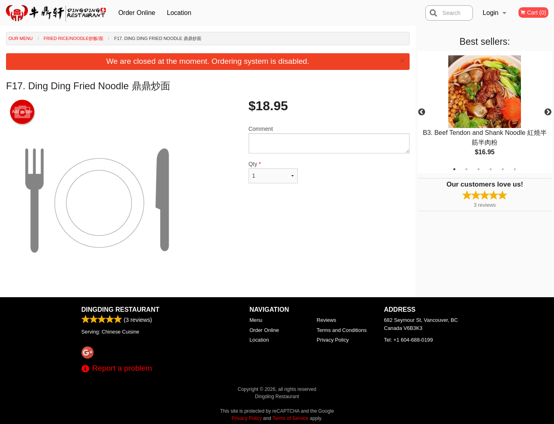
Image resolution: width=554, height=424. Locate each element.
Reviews (326, 320)
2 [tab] (466, 169)
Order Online (136, 12)
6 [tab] (515, 169)
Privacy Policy (333, 340)
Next (548, 112)
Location (179, 12)
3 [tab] (479, 169)
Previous (422, 112)
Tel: (408, 340)
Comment (329, 139)
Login (490, 12)
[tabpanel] (485, 112)
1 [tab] (454, 169)
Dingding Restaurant (120, 309)
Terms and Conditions (342, 330)
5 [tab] (503, 169)
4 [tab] (491, 169)
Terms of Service (290, 418)
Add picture (22, 112)
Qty (273, 172)
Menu (255, 320)
